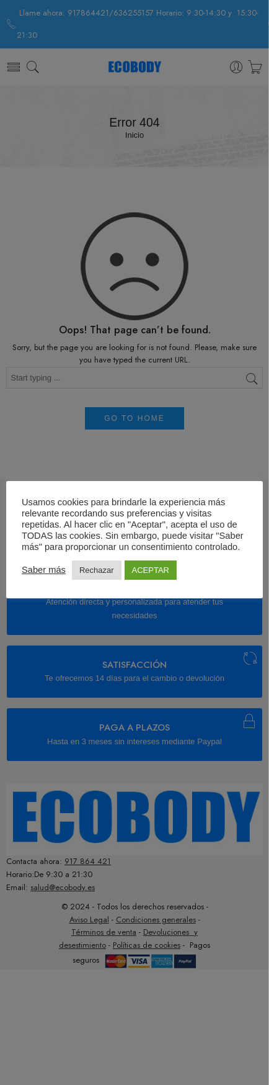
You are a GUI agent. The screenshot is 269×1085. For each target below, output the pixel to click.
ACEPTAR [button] (150, 570)
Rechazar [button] (96, 570)
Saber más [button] (44, 570)
